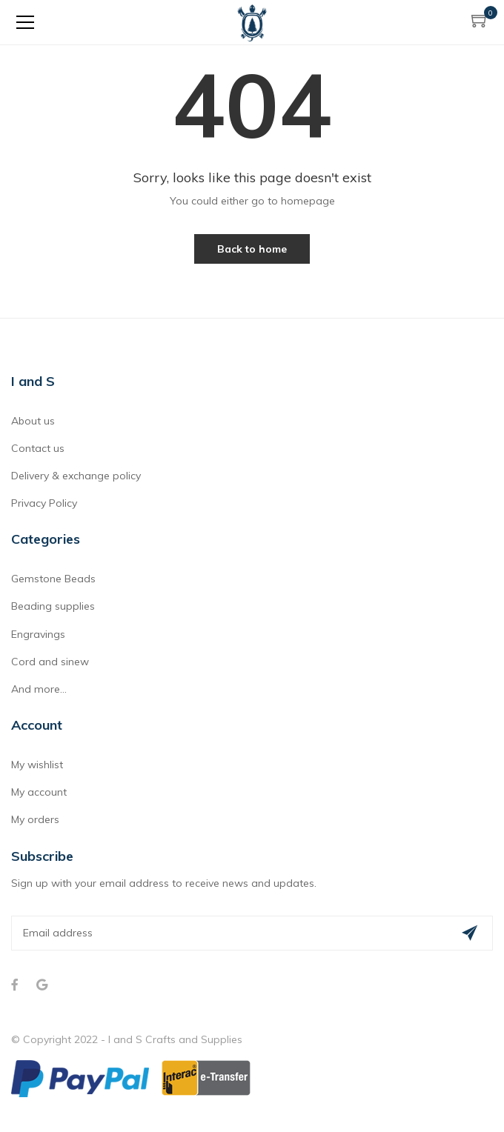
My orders (35, 819)
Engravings (38, 634)
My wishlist (37, 764)
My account (39, 792)
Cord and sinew (50, 661)
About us (33, 420)
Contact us (37, 448)
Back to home (252, 249)
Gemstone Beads (53, 578)
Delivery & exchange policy (76, 475)
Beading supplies (53, 606)
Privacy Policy (44, 503)
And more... (39, 689)
